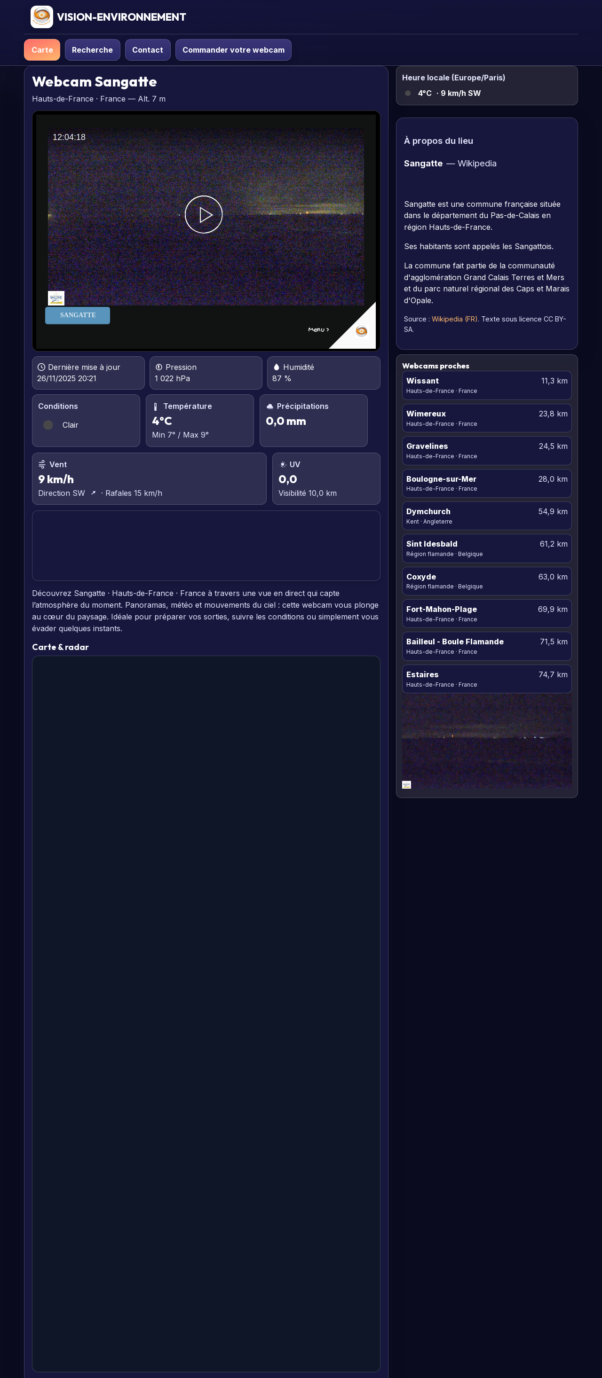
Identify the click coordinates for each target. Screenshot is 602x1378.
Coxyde (421, 576)
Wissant (422, 380)
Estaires (422, 674)
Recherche (92, 50)
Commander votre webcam (233, 50)
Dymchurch (428, 511)
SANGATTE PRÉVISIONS (206, 546)
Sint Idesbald (432, 543)
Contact (147, 50)
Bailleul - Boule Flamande (455, 641)
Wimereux (426, 413)
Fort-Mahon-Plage (441, 609)
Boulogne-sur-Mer (441, 479)
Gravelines (427, 446)
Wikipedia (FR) (455, 319)
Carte (42, 50)
